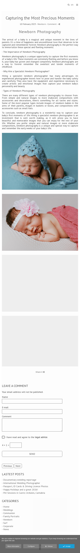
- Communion (8, 513)
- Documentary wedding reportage (19, 479)
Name (5, 397)
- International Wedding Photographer (21, 483)
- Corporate (7, 526)
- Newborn (7, 519)
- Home (5, 506)
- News (5, 529)
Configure (31, 546)
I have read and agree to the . (26, 437)
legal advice (41, 437)
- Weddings (7, 509)
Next (17, 465)
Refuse (49, 546)
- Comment (51, 24)
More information (13, 546)
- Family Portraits (10, 516)
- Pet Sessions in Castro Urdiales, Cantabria (23, 492)
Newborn (42, 24)
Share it (40, 372)
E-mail (5, 407)
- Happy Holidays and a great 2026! (20, 489)
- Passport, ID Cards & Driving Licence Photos (25, 486)
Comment (6, 416)
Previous (7, 465)
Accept (66, 546)
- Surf (4, 522)
